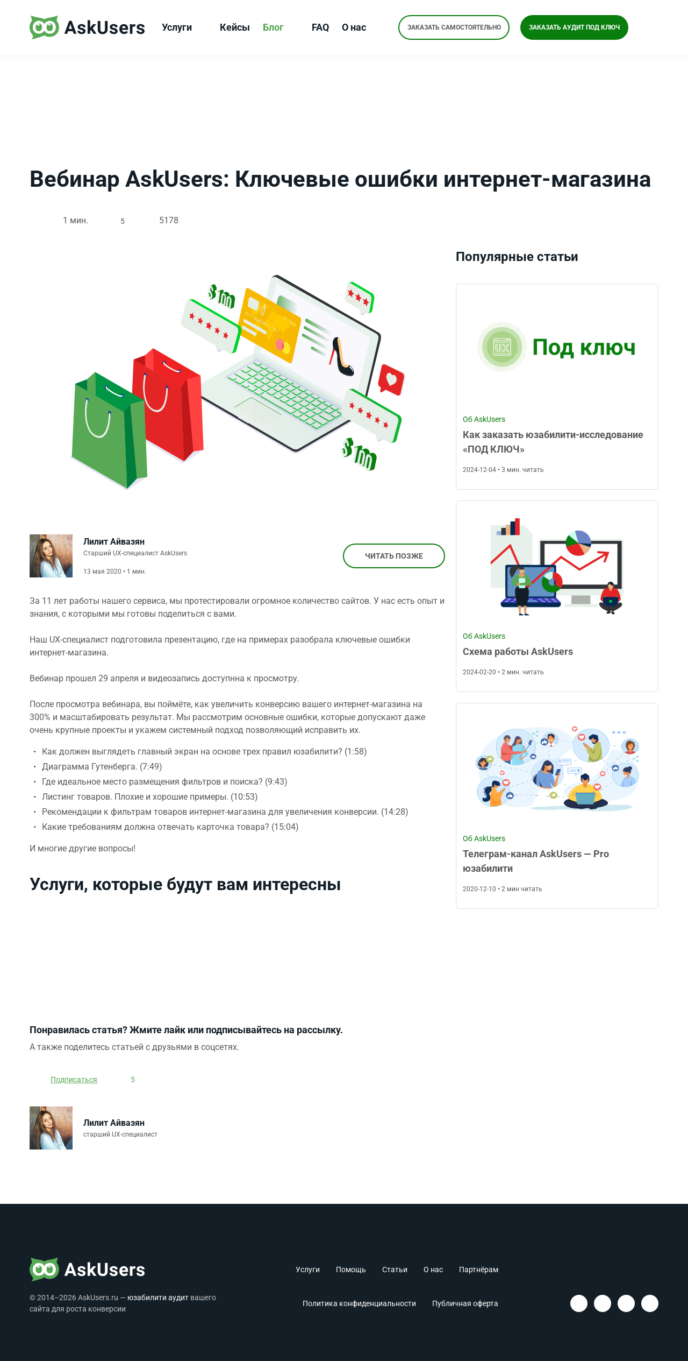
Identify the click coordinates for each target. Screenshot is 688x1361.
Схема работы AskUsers (518, 652)
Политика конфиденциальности (359, 1303)
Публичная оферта (465, 1303)
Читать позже (390, 557)
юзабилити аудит (158, 1297)
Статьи (394, 1269)
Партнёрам (478, 1269)
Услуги (182, 27)
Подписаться (75, 1084)
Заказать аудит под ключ (575, 27)
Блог (279, 27)
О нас (359, 27)
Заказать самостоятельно (453, 27)
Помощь (351, 1269)
